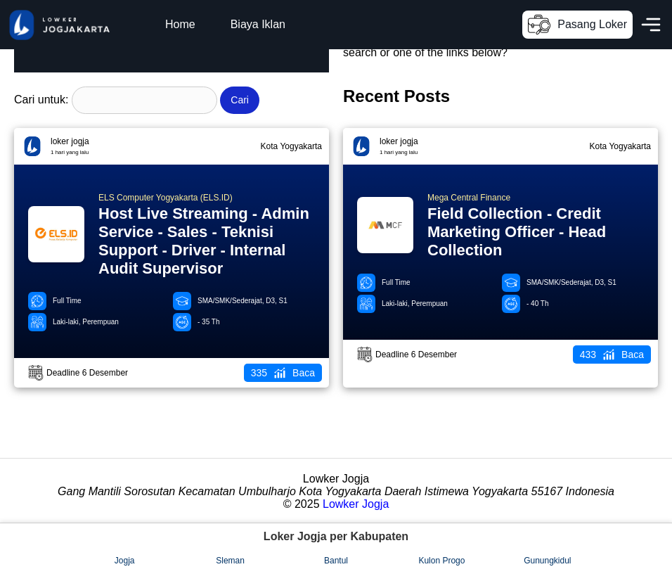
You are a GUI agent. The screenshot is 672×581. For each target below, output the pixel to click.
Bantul (336, 561)
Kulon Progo (441, 561)
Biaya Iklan (258, 24)
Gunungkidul (547, 561)
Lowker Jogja (356, 504)
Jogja (125, 561)
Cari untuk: (41, 100)
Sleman (230, 561)
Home (180, 24)
